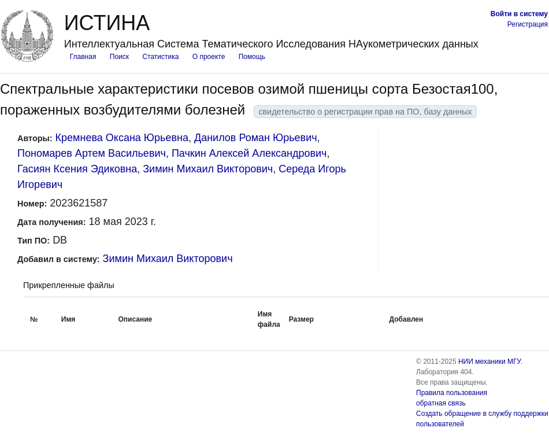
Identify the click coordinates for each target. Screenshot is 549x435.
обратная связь (441, 403)
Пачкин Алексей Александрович (249, 153)
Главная (83, 57)
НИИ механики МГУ (489, 361)
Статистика (160, 57)
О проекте (208, 57)
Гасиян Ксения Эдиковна (77, 169)
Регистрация (527, 24)
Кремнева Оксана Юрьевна (121, 137)
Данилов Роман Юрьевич (255, 137)
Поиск (119, 57)
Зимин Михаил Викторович (208, 169)
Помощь (252, 57)
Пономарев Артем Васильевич (91, 153)
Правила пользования (451, 393)
